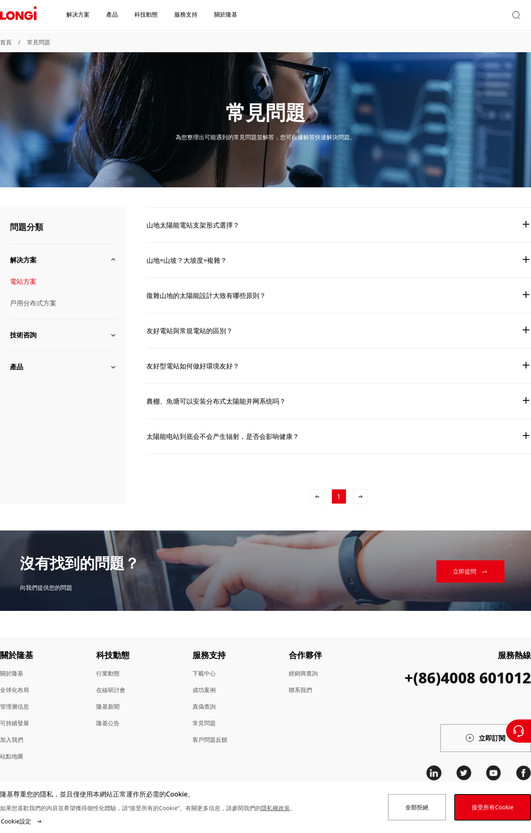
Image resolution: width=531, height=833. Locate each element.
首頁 (6, 42)
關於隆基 (11, 673)
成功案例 (204, 690)
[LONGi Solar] (18, 16)
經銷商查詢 (303, 673)
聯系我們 (300, 690)
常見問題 (38, 42)
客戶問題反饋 (209, 739)
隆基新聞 (107, 706)
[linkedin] (433, 772)
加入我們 (11, 739)
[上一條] (317, 496)
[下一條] (360, 496)
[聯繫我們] (518, 731)
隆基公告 (107, 723)
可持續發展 (14, 723)
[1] (338, 496)
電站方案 (23, 281)
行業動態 (107, 673)
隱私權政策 (275, 808)
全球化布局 (14, 690)
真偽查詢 (204, 706)
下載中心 (204, 673)
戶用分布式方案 (33, 303)
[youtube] (493, 772)
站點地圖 (11, 756)
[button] (454, 16)
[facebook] (523, 772)
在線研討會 (110, 690)
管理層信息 (14, 706)
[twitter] (463, 772)
